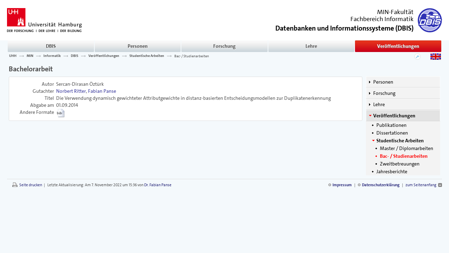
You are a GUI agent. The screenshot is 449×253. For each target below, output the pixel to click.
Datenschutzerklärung (381, 185)
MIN (30, 56)
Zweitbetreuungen (400, 164)
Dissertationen (392, 133)
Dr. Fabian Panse (158, 185)
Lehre (311, 46)
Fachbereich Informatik (382, 19)
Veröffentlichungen (398, 46)
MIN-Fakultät (395, 12)
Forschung (224, 46)
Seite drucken (30, 185)
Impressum (342, 185)
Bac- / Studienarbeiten (191, 56)
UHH (12, 56)
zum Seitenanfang (421, 185)
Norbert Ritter (71, 91)
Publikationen (391, 125)
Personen (138, 46)
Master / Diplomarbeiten (406, 148)
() (344, 28)
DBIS (51, 46)
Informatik (52, 56)
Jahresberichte (391, 171)
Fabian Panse (102, 91)
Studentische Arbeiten (146, 56)
